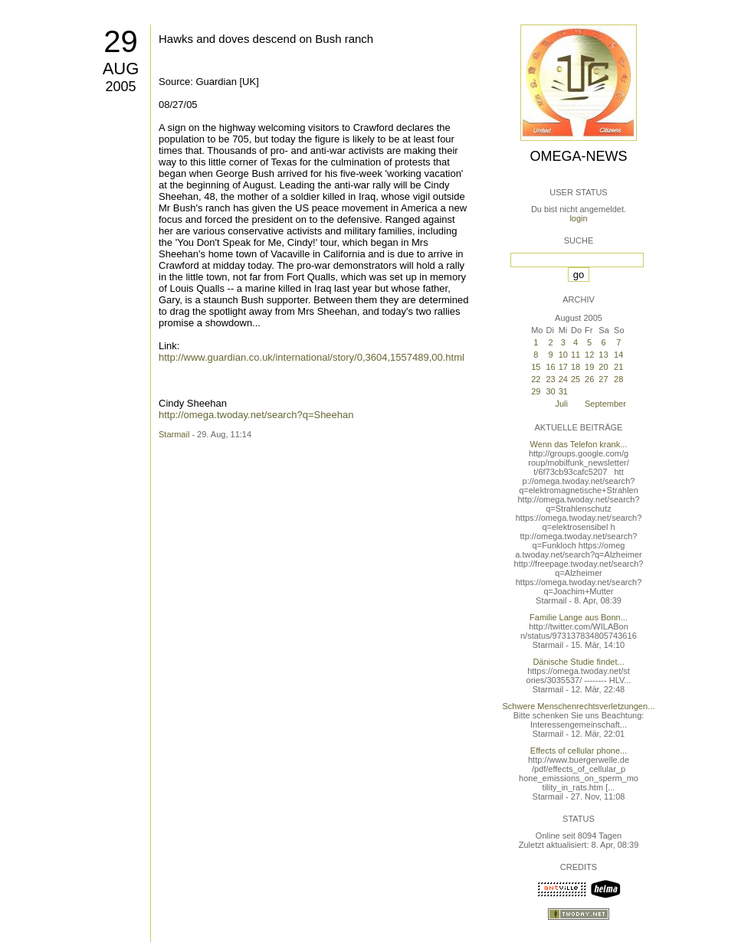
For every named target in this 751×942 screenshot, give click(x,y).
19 (589, 366)
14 (618, 354)
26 (589, 379)
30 (550, 391)
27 (603, 379)
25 (575, 379)
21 (618, 366)
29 (120, 41)
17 (563, 366)
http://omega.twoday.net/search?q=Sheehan (256, 414)
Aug (121, 68)
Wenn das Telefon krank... (579, 444)
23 (550, 379)
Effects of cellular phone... (578, 750)
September (605, 403)
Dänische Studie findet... (578, 661)
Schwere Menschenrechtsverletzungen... (579, 706)
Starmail (174, 434)
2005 (120, 86)
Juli (561, 403)
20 (603, 366)
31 (563, 391)
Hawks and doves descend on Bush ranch (266, 38)
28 (618, 379)
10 (563, 354)
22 (535, 379)
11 (575, 354)
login (578, 218)
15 (535, 366)
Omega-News (578, 156)
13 (603, 354)
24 (563, 379)
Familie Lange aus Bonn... (579, 617)
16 (550, 366)
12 (589, 354)
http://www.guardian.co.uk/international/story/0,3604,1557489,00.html (311, 357)
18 (575, 366)
